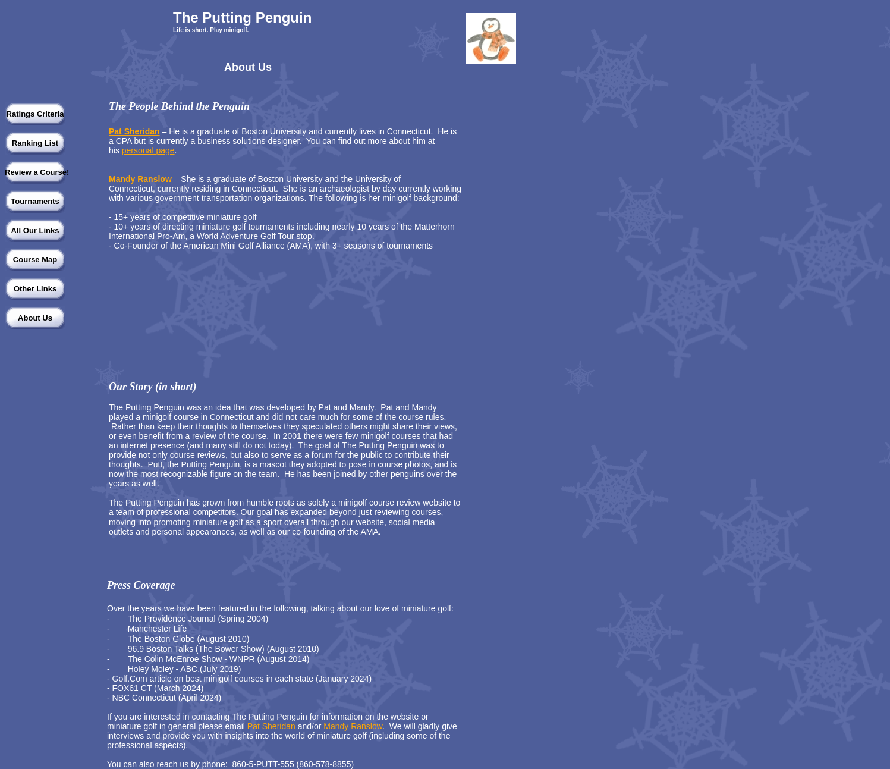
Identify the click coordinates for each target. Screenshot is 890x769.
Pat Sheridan (134, 131)
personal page (148, 150)
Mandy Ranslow (140, 179)
